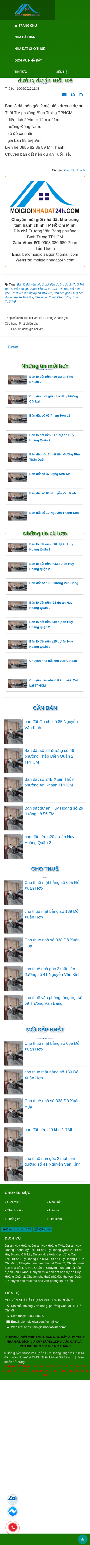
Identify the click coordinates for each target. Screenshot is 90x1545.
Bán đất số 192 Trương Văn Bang (43, 751)
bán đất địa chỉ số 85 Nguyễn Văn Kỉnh (51, 890)
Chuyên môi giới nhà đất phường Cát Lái (43, 564)
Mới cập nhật (45, 1195)
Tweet (12, 512)
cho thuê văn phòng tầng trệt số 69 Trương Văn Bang (53, 1165)
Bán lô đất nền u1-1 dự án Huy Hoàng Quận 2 (41, 603)
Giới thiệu (13, 1367)
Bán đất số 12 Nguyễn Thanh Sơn (43, 681)
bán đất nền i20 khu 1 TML (48, 1294)
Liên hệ (61, 72)
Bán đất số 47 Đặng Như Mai (39, 642)
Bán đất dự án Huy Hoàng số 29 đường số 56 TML (53, 976)
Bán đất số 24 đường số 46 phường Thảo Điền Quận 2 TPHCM (49, 921)
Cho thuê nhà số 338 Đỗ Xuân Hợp (52, 1108)
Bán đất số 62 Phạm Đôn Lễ (39, 584)
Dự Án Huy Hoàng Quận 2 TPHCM (59, 1518)
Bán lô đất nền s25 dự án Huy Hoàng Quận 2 (40, 809)
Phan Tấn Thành (74, 335)
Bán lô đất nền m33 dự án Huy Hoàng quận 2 (41, 732)
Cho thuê (45, 1034)
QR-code (43, 1394)
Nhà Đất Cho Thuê (29, 49)
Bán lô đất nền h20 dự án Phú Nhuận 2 (40, 545)
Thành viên (15, 1375)
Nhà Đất (54, 1367)
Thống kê (13, 1384)
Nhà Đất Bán (25, 37)
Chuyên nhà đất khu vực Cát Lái (42, 829)
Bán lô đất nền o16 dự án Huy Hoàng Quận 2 (40, 712)
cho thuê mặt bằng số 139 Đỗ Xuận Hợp (51, 1079)
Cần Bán (45, 873)
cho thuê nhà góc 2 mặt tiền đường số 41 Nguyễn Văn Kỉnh (52, 1137)
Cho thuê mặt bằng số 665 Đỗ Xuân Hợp (51, 1050)
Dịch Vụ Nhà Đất (28, 60)
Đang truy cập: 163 (17, 1394)
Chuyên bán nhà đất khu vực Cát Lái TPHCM (43, 848)
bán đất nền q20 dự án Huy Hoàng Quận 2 (49, 1005)
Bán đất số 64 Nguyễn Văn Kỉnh (42, 661)
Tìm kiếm (55, 1384)
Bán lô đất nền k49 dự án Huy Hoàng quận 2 (40, 790)
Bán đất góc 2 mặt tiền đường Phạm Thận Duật (45, 622)
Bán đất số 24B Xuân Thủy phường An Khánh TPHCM (49, 947)
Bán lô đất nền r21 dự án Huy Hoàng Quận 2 (40, 770)
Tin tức (20, 72)
